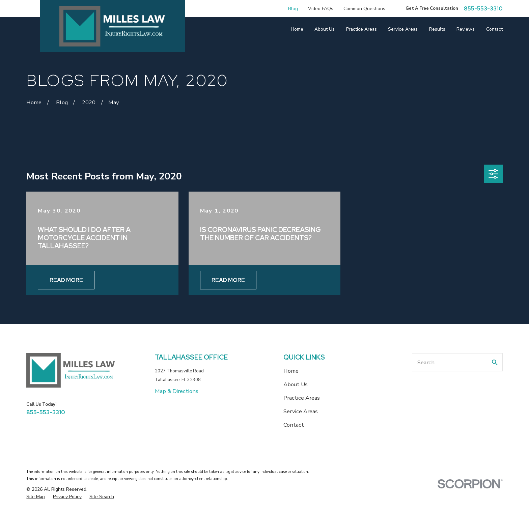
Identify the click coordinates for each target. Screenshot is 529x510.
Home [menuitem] (297, 29)
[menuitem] (35, 496)
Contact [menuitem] (494, 29)
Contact (293, 425)
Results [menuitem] (437, 29)
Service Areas (300, 411)
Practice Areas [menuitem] (361, 29)
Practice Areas (301, 398)
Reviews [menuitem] (465, 29)
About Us (295, 384)
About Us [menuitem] (324, 29)
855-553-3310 (483, 8)
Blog (293, 8)
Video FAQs (320, 8)
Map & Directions (176, 391)
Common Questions (364, 8)
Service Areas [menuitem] (403, 29)
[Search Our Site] (495, 362)
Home (291, 371)
